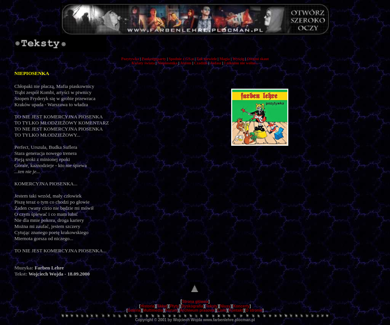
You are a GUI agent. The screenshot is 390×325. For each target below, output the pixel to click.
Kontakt (236, 310)
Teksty (211, 306)
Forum (171, 310)
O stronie (254, 310)
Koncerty (241, 306)
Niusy (225, 306)
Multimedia (153, 310)
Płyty (174, 306)
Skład (162, 306)
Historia (148, 306)
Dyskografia (192, 306)
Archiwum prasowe (197, 310)
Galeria (134, 310)
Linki (221, 310)
